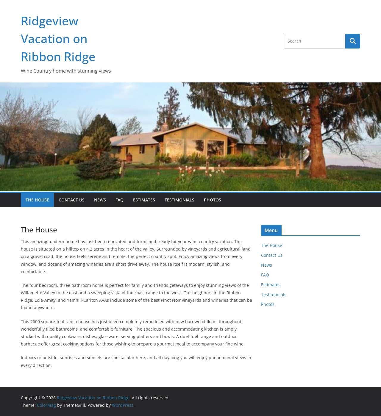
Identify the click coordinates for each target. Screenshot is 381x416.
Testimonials (179, 200)
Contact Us (72, 200)
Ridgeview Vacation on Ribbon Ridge (58, 38)
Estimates (144, 200)
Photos (212, 200)
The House (37, 200)
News (100, 200)
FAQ (119, 200)
